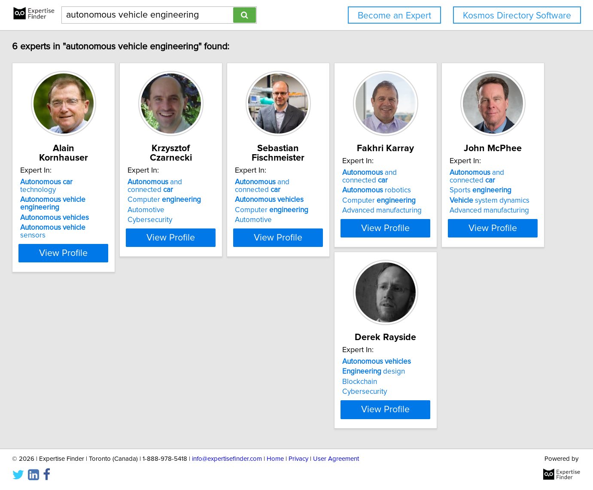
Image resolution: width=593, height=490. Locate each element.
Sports (78, 383)
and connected (227, 182)
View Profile (101, 229)
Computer (212, 192)
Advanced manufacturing (473, 212)
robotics (468, 192)
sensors (93, 212)
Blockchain (193, 393)
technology (92, 182)
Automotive (194, 202)
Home (275, 470)
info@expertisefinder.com (227, 470)
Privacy (298, 470)
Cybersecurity (198, 212)
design (207, 383)
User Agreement (336, 470)
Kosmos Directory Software (517, 15)
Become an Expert (394, 15)
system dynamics (87, 393)
